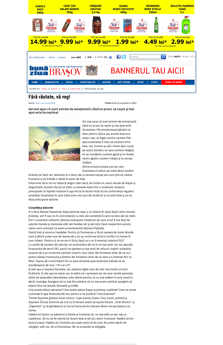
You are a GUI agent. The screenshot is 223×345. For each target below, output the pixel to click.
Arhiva (51, 57)
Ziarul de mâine (173, 82)
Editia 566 (75, 88)
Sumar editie (52, 82)
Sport (140, 82)
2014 (64, 88)
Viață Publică (87, 82)
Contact (62, 57)
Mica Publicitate (37, 57)
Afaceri (106, 82)
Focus (154, 82)
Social (69, 82)
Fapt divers (123, 82)
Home (35, 82)
